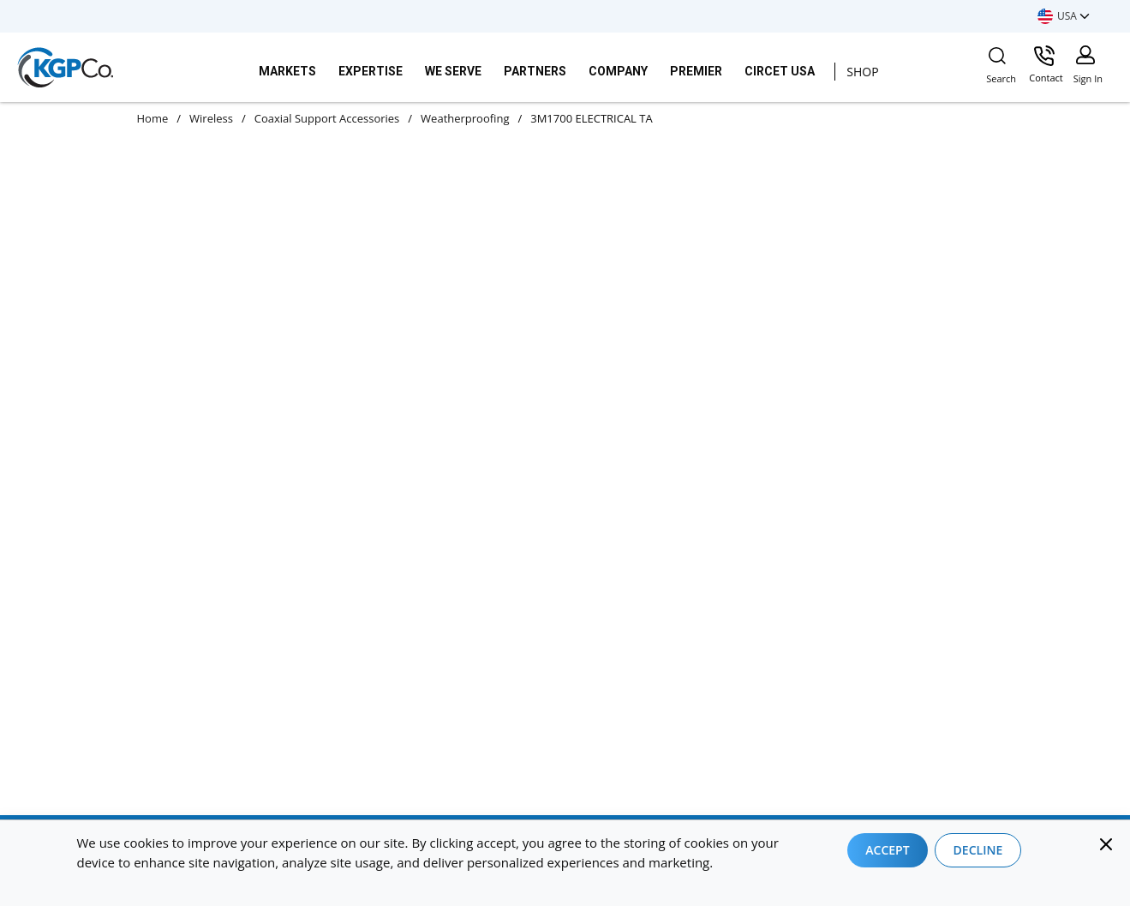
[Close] (1106, 844)
